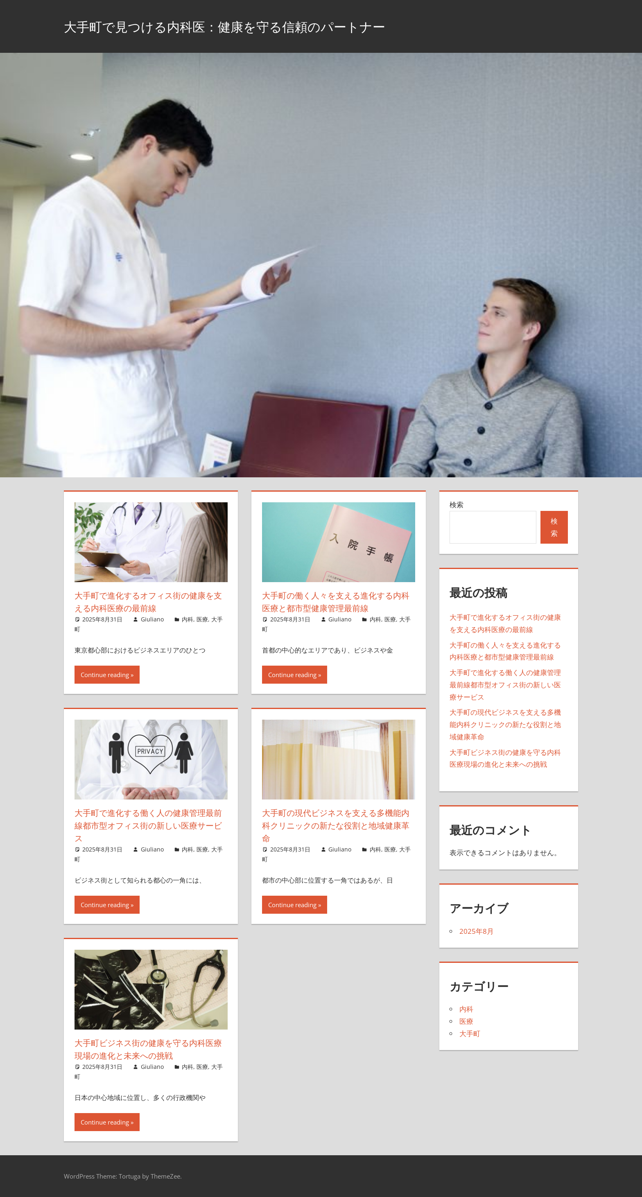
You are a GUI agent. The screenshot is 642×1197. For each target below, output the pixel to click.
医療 (202, 619)
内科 (187, 619)
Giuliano (152, 619)
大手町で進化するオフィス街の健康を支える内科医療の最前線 (148, 601)
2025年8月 (476, 931)
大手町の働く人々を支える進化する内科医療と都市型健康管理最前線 (335, 601)
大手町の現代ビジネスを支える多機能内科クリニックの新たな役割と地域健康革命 (336, 825)
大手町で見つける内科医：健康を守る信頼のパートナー (250, 26)
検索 (456, 504)
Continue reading (105, 675)
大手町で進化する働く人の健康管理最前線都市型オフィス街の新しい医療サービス (148, 825)
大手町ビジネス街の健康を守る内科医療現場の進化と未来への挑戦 (148, 1049)
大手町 (469, 1033)
